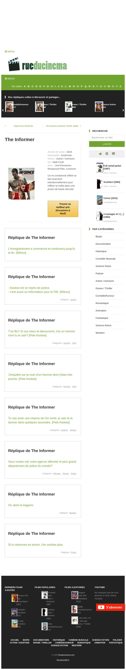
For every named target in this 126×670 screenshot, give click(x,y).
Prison (73, 552)
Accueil (15, 640)
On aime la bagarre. (21, 505)
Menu (10, 51)
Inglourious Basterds (23, 126)
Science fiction (103, 266)
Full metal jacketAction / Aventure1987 (50, 598)
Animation (101, 310)
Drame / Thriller (104, 288)
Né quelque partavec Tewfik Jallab (62, 126)
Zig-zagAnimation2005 (21, 624)
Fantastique (102, 318)
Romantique (102, 303)
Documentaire (103, 243)
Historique (101, 251)
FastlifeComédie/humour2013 (84, 610)
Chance (64, 430)
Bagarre (72, 513)
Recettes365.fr (63, 660)
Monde (66, 473)
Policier (100, 273)
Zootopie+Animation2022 (21, 612)
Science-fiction (103, 325)
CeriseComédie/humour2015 (54, 627)
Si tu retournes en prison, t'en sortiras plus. (36, 544)
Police (73, 473)
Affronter (57, 473)
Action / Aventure (105, 281)
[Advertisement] (63, 24)
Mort (74, 343)
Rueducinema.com (66, 655)
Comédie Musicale (105, 258)
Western (100, 332)
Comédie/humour (105, 295)
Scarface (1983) (112, 182)
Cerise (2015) (111, 198)
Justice (73, 300)
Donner (73, 430)
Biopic (99, 236)
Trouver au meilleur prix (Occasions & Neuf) (63, 209)
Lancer (107, 144)
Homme (66, 343)
